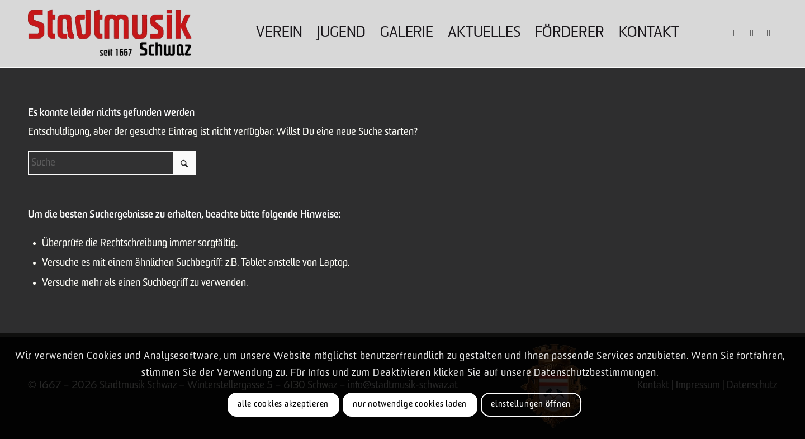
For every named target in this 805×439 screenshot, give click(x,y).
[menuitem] (279, 33)
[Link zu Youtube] (752, 33)
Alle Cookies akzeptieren (283, 404)
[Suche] (112, 163)
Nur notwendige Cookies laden (410, 404)
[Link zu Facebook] (718, 33)
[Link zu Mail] (768, 33)
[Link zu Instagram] (735, 33)
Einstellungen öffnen (531, 404)
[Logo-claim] (110, 33)
